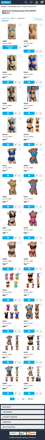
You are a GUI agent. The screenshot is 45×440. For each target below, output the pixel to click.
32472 (33, 353)
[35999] (33, 156)
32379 (33, 229)
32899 (11, 104)
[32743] (11, 156)
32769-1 (33, 135)
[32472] (33, 343)
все (23, 399)
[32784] (11, 280)
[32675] (33, 280)
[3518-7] (33, 311)
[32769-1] (33, 125)
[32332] (11, 343)
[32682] (11, 374)
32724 (33, 198)
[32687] (33, 374)
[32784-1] (11, 125)
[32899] (11, 94)
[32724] (33, 187)
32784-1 (11, 135)
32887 (11, 42)
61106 (11, 322)
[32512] (11, 218)
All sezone (32, 437)
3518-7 (33, 322)
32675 (33, 291)
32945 (33, 73)
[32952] (33, 31)
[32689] (11, 249)
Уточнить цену (9, 47)
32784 (11, 291)
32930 (33, 104)
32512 (11, 229)
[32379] (33, 218)
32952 (33, 42)
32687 (33, 384)
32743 (11, 166)
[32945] (33, 62)
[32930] (33, 94)
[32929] (11, 62)
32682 (11, 384)
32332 (11, 353)
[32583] (11, 187)
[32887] (11, 31)
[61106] (11, 311)
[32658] (33, 249)
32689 (11, 260)
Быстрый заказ (36, 51)
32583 (11, 198)
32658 (33, 260)
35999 (33, 166)
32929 (11, 73)
